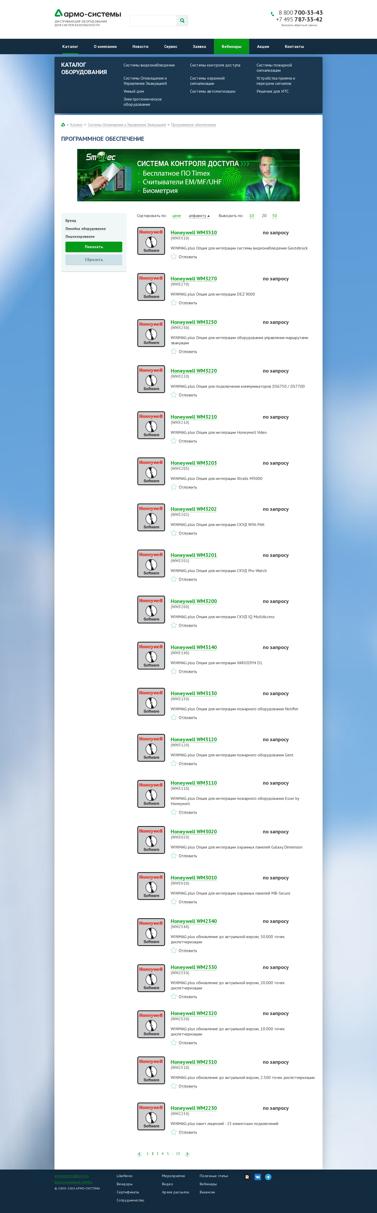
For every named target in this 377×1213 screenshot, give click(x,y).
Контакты (294, 46)
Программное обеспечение (193, 124)
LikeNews (124, 1175)
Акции (263, 46)
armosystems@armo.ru (71, 1176)
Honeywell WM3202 (214, 512)
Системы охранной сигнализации (207, 80)
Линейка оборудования (85, 228)
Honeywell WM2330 (214, 970)
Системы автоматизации (212, 91)
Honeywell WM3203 (214, 465)
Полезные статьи (214, 1175)
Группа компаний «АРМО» (73, 1182)
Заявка (199, 46)
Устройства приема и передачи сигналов (276, 80)
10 (251, 215)
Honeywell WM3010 (214, 880)
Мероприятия (173, 1175)
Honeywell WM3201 (214, 558)
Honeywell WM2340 (214, 924)
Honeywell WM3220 (214, 373)
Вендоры (124, 1184)
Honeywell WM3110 (214, 785)
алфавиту (197, 215)
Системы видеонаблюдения (149, 65)
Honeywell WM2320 (214, 1016)
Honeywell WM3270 (214, 281)
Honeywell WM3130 (214, 696)
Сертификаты (128, 1192)
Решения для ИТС (273, 91)
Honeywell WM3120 (214, 742)
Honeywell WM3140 (214, 650)
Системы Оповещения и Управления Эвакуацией (145, 80)
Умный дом (134, 91)
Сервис (170, 46)
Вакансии (207, 1192)
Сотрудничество (131, 1200)
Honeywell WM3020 (214, 834)
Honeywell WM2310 (214, 1065)
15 (178, 1153)
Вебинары (231, 46)
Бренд (70, 220)
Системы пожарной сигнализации (274, 67)
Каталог (70, 46)
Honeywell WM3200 (214, 604)
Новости (140, 46)
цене (177, 215)
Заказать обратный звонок (299, 25)
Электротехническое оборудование (143, 101)
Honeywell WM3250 (214, 325)
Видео (167, 1184)
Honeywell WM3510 (214, 235)
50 (274, 215)
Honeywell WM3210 (214, 419)
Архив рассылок (175, 1192)
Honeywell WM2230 (214, 1111)
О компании (105, 46)
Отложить (188, 256)
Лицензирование (80, 236)
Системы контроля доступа (215, 65)
